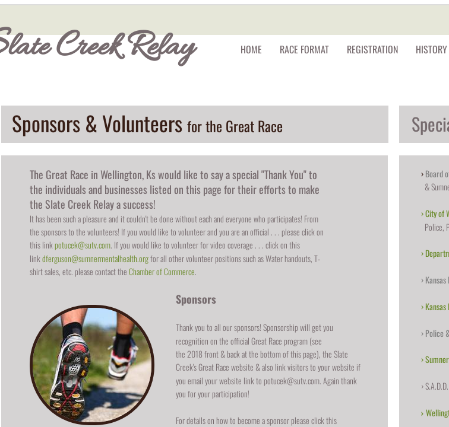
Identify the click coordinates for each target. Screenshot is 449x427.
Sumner (437, 359)
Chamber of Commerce (162, 271)
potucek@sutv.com (82, 244)
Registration (372, 49)
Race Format (304, 49)
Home (251, 49)
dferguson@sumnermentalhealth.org (95, 258)
